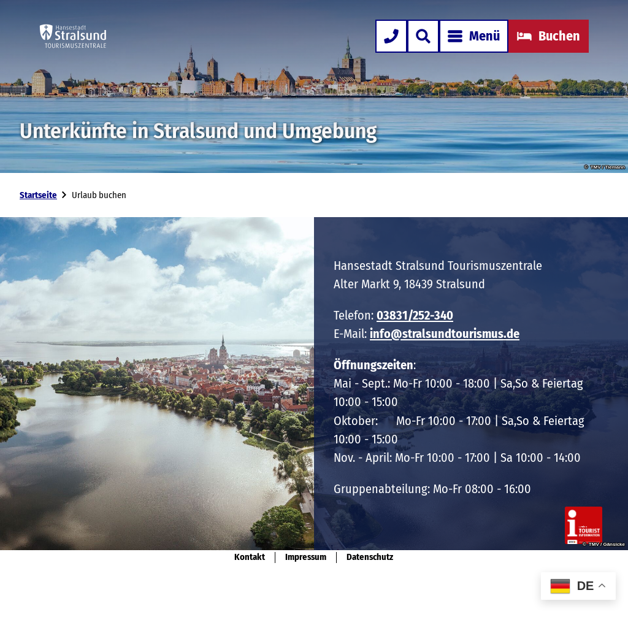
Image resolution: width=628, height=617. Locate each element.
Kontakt (249, 557)
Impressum (305, 557)
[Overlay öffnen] (423, 36)
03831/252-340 (415, 315)
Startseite (38, 195)
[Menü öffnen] (473, 36)
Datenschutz (370, 557)
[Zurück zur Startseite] (73, 36)
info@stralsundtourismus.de (444, 334)
